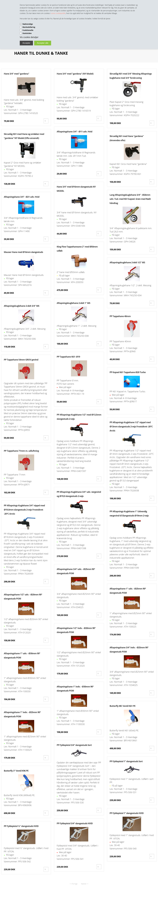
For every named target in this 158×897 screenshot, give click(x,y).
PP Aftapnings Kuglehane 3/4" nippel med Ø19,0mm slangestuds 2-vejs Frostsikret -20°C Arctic (24, 509)
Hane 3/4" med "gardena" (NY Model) (75, 73)
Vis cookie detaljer (29, 37)
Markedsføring (28, 27)
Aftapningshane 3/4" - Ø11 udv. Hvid (74, 131)
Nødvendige (27, 24)
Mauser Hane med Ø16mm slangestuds (23, 252)
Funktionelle (27, 30)
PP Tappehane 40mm (120, 316)
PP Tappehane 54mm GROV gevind (21, 359)
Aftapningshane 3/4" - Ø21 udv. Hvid (21, 196)
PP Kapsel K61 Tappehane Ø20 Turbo (128, 372)
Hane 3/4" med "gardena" (16, 73)
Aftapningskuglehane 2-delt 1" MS (73, 303)
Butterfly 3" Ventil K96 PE (16, 770)
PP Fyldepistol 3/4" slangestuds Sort (74, 745)
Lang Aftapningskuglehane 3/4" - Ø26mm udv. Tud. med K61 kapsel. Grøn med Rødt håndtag (130, 199)
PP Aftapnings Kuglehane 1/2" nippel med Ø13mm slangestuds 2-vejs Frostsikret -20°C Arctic (131, 426)
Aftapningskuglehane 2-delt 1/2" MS (127, 262)
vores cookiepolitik (58, 13)
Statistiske (27, 33)
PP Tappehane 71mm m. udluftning (21, 450)
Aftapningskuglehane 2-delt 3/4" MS (21, 305)
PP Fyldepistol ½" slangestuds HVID (21, 826)
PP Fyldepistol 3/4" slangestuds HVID (75, 823)
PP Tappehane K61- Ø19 (68, 356)
